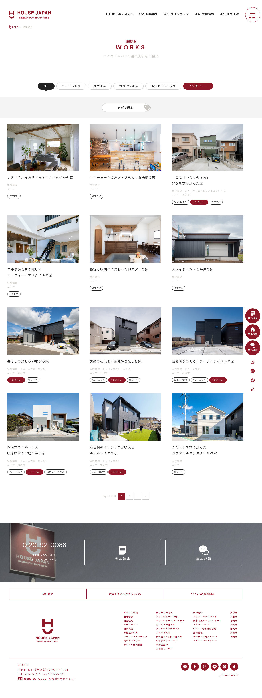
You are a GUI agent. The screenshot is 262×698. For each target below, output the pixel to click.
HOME (15, 27)
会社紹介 (47, 594)
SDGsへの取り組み (203, 594)
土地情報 (204, 14)
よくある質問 (163, 632)
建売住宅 (229, 14)
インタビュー (198, 86)
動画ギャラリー (132, 640)
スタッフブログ (201, 624)
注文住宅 (100, 86)
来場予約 (252, 331)
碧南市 (233, 620)
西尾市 (233, 628)
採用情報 (198, 632)
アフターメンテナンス (168, 628)
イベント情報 (131, 612)
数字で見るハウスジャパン (125, 594)
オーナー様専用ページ (205, 636)
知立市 (233, 632)
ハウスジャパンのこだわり (170, 620)
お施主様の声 (131, 632)
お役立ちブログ (164, 648)
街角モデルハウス (163, 86)
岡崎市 (233, 636)
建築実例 (148, 14)
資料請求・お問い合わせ (169, 636)
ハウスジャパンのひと (205, 616)
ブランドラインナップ (135, 636)
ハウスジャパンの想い (168, 616)
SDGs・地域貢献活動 (204, 628)
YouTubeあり (71, 86)
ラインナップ (176, 14)
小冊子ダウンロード (166, 640)
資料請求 (252, 315)
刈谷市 (233, 616)
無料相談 (252, 347)
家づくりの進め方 (165, 624)
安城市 (233, 624)
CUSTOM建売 (128, 86)
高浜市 (233, 612)
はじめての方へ (120, 14)
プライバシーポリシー (205, 640)
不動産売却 (162, 644)
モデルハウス (131, 624)
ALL (46, 86)
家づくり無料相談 (133, 644)
